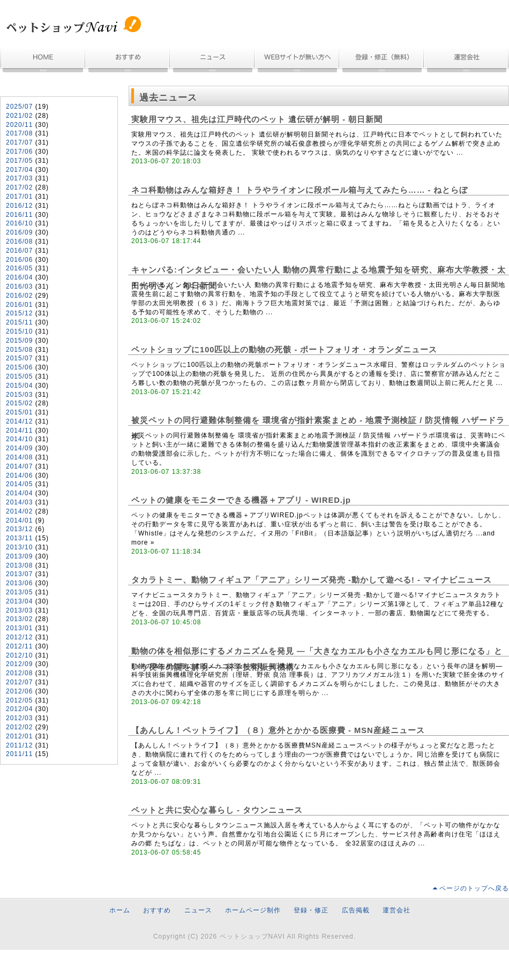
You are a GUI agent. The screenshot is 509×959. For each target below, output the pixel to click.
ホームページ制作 (297, 60)
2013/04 (19, 601)
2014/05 (19, 484)
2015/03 (19, 394)
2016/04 (19, 277)
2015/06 (19, 367)
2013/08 (19, 565)
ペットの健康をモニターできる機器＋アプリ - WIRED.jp (241, 500)
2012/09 (19, 664)
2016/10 (19, 223)
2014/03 (19, 502)
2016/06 (19, 259)
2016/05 (19, 268)
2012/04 (19, 709)
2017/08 (19, 133)
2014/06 (19, 475)
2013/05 (19, 592)
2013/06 (19, 583)
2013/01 (19, 628)
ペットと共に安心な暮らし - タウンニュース (217, 810)
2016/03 (19, 286)
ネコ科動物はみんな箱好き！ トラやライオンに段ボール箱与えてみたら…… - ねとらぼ (299, 190)
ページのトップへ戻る (474, 888)
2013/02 (19, 619)
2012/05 (19, 700)
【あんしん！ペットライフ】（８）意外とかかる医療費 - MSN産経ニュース (278, 730)
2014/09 (19, 448)
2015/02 (19, 403)
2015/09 (19, 340)
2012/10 (19, 655)
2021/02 (19, 115)
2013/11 (19, 538)
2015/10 (19, 331)
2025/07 (19, 106)
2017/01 (19, 196)
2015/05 (19, 376)
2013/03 (19, 610)
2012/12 (19, 637)
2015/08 (19, 349)
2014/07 (19, 466)
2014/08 (19, 457)
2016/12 (19, 205)
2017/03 (19, 178)
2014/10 (19, 439)
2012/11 (19, 646)
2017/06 (19, 151)
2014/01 (19, 520)
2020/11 (19, 125)
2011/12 (19, 745)
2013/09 (19, 556)
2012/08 (19, 673)
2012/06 (19, 691)
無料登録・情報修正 (382, 60)
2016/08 (19, 241)
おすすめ (128, 60)
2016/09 (19, 232)
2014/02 (19, 511)
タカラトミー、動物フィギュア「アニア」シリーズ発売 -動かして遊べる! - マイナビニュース (311, 580)
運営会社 (466, 60)
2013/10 (19, 547)
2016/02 (19, 295)
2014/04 (19, 493)
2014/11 (19, 430)
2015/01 (19, 412)
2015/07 (19, 358)
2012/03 (19, 718)
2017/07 (19, 142)
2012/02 (19, 727)
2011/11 (19, 754)
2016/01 (19, 304)
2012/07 (19, 682)
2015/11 (19, 322)
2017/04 (19, 169)
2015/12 (19, 313)
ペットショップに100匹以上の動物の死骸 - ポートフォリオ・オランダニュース (284, 349)
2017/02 (19, 187)
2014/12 (19, 421)
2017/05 (19, 160)
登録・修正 (311, 910)
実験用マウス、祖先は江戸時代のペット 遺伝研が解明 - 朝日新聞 (257, 119)
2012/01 (19, 736)
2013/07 (19, 574)
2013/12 (19, 529)
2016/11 (19, 214)
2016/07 (19, 250)
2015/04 (19, 385)
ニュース (212, 60)
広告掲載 (356, 910)
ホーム (43, 60)
